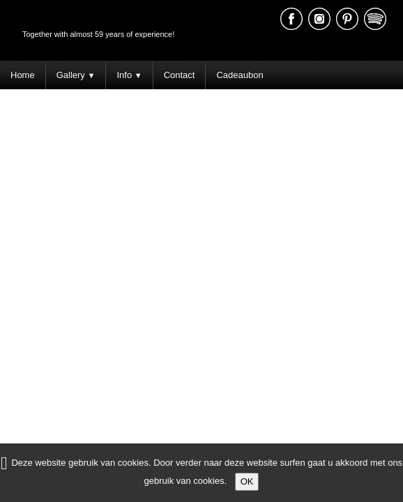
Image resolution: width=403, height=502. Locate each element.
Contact (179, 75)
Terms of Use (370, 216)
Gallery (76, 75)
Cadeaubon (239, 75)
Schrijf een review (367, 237)
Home (22, 75)
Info (129, 75)
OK (247, 481)
